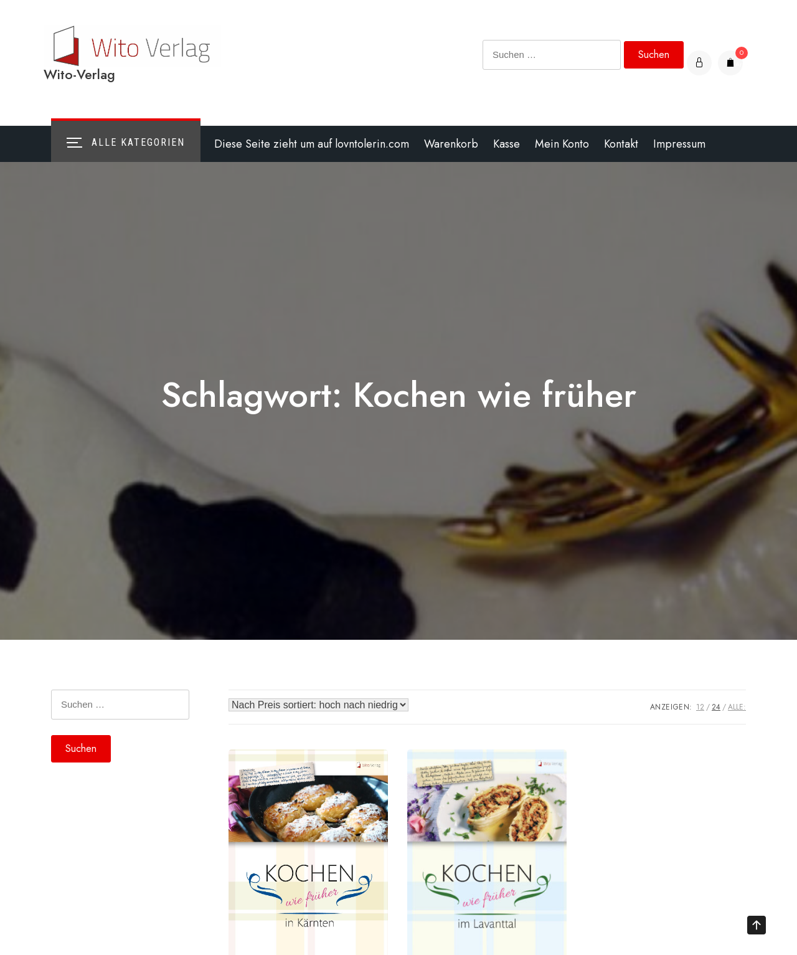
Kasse (506, 144)
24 (716, 707)
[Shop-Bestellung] (318, 704)
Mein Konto (562, 144)
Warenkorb (451, 144)
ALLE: (737, 707)
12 (700, 707)
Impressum (679, 144)
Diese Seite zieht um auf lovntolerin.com (311, 144)
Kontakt (621, 144)
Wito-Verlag (79, 74)
